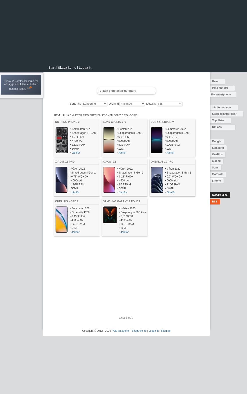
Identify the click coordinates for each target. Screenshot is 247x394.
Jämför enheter (221, 107)
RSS (215, 201)
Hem (215, 81)
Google (216, 141)
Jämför (76, 152)
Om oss (217, 127)
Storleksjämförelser (224, 113)
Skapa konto (67, 67)
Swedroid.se (220, 195)
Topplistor (218, 120)
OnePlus (217, 154)
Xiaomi (216, 161)
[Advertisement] (126, 33)
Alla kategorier (121, 330)
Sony (215, 167)
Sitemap (166, 330)
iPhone (216, 180)
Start (51, 67)
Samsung (218, 147)
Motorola (217, 174)
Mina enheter (220, 88)
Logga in (85, 67)
